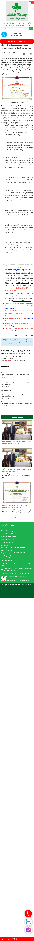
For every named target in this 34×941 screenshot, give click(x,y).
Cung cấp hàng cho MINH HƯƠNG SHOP (13, 896)
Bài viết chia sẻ (17, 760)
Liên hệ (3, 871)
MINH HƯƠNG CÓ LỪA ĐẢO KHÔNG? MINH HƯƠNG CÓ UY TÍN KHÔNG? (16, 786)
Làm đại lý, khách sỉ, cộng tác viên (11, 899)
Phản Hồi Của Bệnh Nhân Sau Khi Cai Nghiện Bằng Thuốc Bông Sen (14, 849)
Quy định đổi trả (5, 888)
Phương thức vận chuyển (8, 879)
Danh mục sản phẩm (18, 41)
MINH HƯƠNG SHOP (7, 893)
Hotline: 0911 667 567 (9, 939)
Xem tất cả (17, 860)
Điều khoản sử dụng (7, 874)
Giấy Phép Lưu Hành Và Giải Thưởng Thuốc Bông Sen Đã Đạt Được (16, 813)
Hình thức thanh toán (7, 885)
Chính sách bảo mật (7, 877)
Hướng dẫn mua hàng (7, 882)
